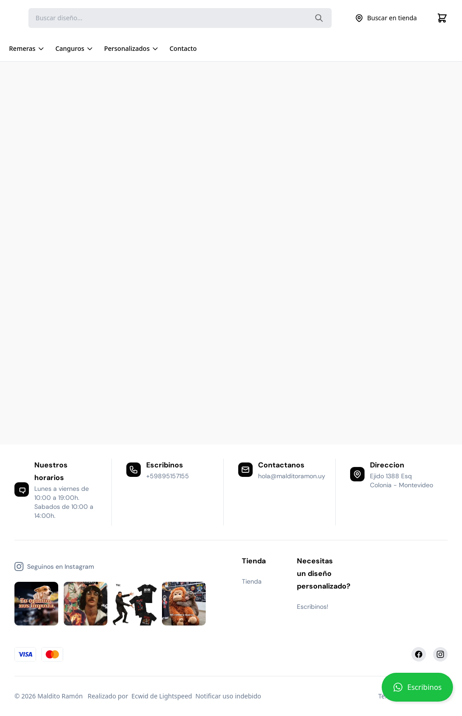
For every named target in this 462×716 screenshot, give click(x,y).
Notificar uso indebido (228, 696)
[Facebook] (418, 654)
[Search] (180, 18)
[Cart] (442, 18)
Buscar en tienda (386, 18)
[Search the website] (319, 18)
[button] (417, 691)
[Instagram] (440, 654)
